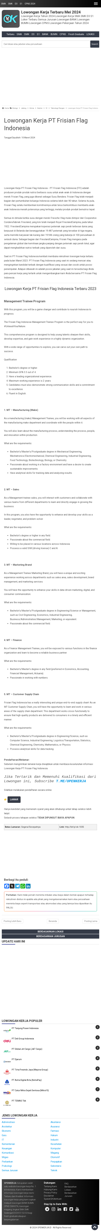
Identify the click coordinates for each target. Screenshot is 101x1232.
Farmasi (55, 1130)
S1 (21, 4)
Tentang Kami (50, 1186)
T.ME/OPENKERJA (71, 781)
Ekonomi (6, 1130)
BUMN (54, 34)
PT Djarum (17, 1059)
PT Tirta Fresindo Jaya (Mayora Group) (30, 1070)
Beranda (53, 921)
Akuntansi (56, 1122)
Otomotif (55, 1157)
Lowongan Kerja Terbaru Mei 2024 (51, 12)
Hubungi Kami (50, 1189)
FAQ (66, 1183)
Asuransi (55, 1126)
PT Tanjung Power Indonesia (25, 1028)
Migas (5, 1157)
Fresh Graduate (76, 34)
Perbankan (7, 1161)
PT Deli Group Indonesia (23, 1038)
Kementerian (8, 1144)
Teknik (54, 1170)
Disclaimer (49, 1196)
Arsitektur (7, 1126)
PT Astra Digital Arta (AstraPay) (27, 1080)
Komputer (56, 1148)
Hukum (54, 1135)
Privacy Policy (50, 1192)
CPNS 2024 (30, 4)
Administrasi (8, 1122)
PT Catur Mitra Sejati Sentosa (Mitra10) (30, 1090)
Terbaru (10, 34)
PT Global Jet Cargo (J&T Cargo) (27, 1049)
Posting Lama (90, 921)
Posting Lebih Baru (12, 921)
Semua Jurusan (10, 1170)
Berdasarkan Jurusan (50, 936)
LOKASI (90, 34)
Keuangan (7, 1148)
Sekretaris (56, 1166)
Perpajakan (56, 1161)
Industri (54, 1139)
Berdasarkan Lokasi (50, 931)
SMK (10, 4)
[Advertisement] (50, 75)
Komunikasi (8, 1152)
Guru (4, 1135)
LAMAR (14, 799)
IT (3, 1139)
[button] (96, 3)
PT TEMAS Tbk (19, 1101)
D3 (16, 4)
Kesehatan (56, 1144)
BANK (45, 34)
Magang (55, 1152)
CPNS (63, 34)
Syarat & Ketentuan (53, 1199)
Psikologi (7, 1166)
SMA (3, 4)
